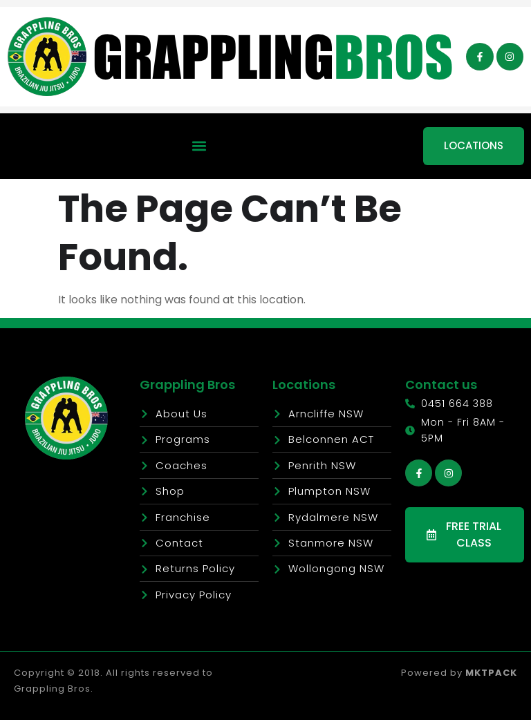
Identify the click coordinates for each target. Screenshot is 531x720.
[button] (199, 146)
